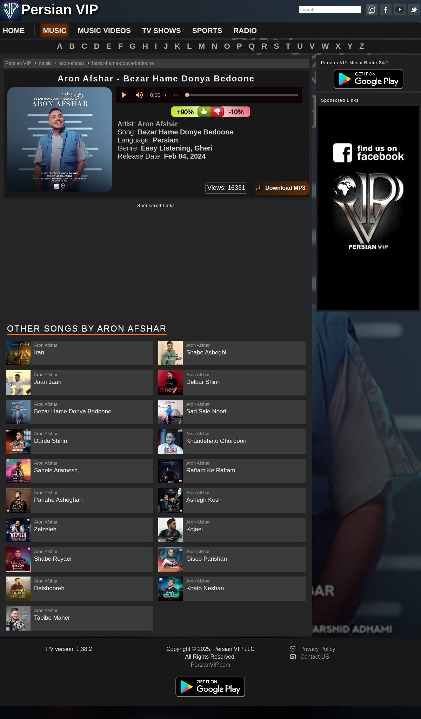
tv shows (161, 30)
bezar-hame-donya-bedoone (123, 63)
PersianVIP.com (210, 665)
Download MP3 (280, 188)
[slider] (242, 95)
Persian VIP (18, 63)
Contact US (314, 657)
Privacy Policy (317, 649)
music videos (104, 30)
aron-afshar (72, 63)
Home (14, 30)
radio (245, 30)
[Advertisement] (156, 264)
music (54, 30)
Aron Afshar (158, 124)
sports (207, 30)
